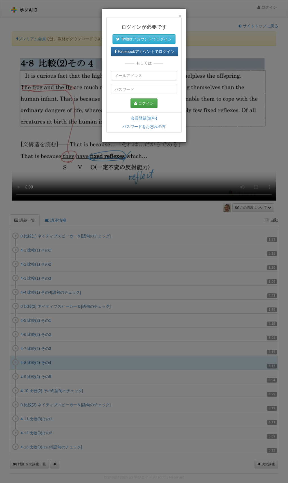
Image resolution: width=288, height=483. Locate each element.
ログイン (144, 103)
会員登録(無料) (144, 118)
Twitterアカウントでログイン (144, 39)
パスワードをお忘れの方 (144, 126)
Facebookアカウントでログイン (144, 51)
